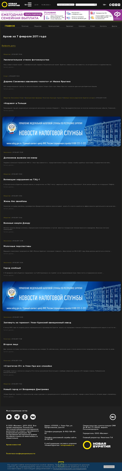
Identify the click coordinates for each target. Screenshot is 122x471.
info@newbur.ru (67, 445)
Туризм (59, 97)
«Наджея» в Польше (15, 103)
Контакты (103, 26)
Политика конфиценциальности (20, 453)
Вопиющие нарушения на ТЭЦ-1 (22, 179)
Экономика (15, 97)
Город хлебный (12, 268)
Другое (114, 26)
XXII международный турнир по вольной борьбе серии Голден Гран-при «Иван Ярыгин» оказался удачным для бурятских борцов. (50, 86)
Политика (25, 26)
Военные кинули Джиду (17, 223)
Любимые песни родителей (72, 97)
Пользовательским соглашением (69, 468)
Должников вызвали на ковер (20, 157)
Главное (10, 26)
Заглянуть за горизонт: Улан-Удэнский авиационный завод (37, 322)
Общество (37, 26)
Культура (82, 26)
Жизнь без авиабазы (15, 201)
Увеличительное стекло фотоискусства (26, 59)
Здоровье (69, 26)
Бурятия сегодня (89, 97)
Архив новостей (13, 445)
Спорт (92, 26)
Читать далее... (9, 67)
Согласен (109, 467)
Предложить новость (65, 4)
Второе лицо (11, 344)
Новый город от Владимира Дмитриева (26, 389)
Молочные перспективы (17, 246)
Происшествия (53, 26)
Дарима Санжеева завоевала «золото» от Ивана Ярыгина (37, 81)
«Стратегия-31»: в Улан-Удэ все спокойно (28, 366)
